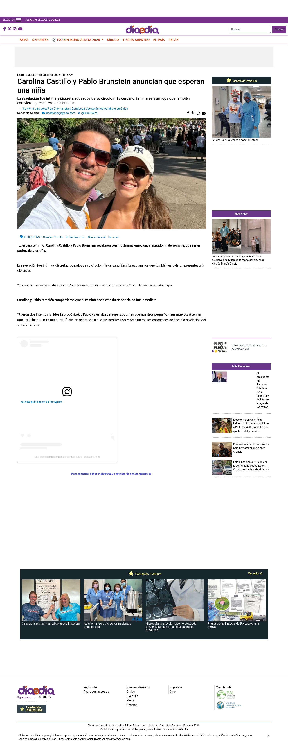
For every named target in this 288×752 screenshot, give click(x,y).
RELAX (173, 40)
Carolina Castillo (53, 237)
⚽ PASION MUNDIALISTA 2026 (76, 40)
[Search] (250, 29)
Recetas (132, 705)
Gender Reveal (97, 237)
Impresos (176, 687)
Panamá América (138, 687)
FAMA (24, 40)
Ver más (255, 573)
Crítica (131, 691)
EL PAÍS (159, 40)
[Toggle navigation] (18, 20)
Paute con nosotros (96, 691)
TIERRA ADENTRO (136, 40)
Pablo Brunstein (75, 237)
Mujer (130, 700)
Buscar (279, 29)
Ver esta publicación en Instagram (41, 401)
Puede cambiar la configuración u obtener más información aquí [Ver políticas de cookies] (94, 738)
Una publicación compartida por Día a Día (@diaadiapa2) (67, 456)
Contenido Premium (241, 81)
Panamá (113, 237)
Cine (173, 691)
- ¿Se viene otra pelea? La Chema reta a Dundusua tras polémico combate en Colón (74, 108)
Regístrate (90, 687)
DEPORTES (40, 40)
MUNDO (113, 40)
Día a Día (132, 696)
